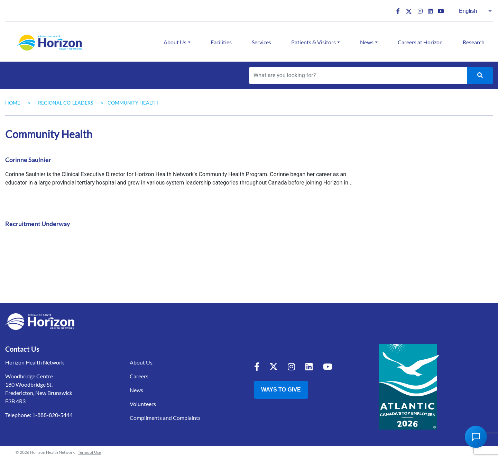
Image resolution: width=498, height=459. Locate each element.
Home (12, 103)
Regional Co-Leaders (65, 103)
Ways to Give (281, 390)
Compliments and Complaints (165, 417)
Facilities (221, 42)
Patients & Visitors (313, 42)
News (367, 42)
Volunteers (143, 403)
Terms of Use (89, 452)
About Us (175, 42)
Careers (139, 376)
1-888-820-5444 (52, 415)
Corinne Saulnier (28, 159)
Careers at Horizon (420, 42)
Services (261, 42)
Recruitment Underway (37, 223)
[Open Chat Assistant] (476, 437)
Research (474, 42)
